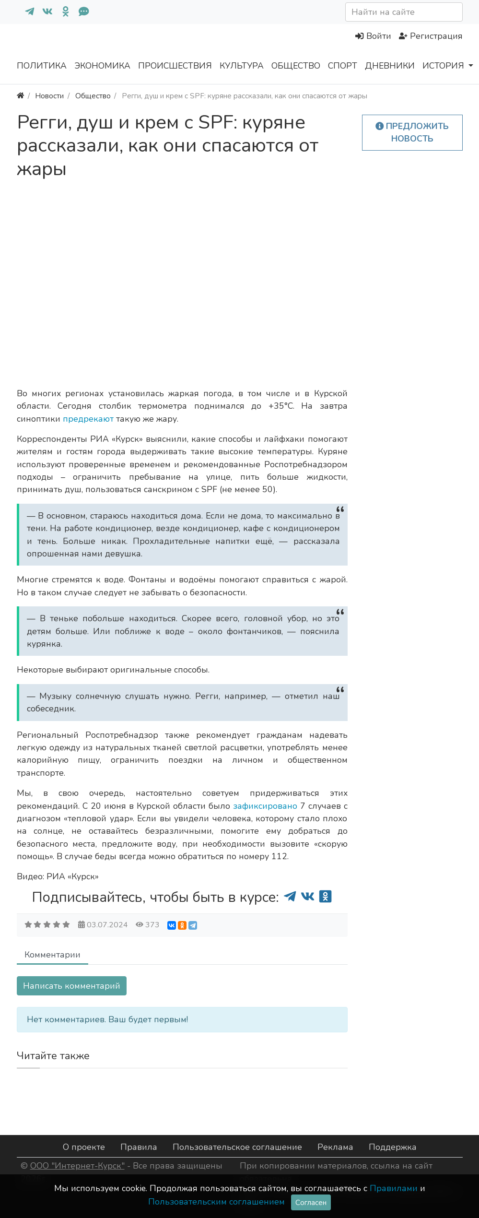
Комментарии (52, 954)
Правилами (394, 1188)
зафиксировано (266, 806)
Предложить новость (412, 132)
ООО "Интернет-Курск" (77, 1165)
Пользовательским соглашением (216, 1201)
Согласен (311, 1202)
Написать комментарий (71, 986)
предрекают (89, 419)
